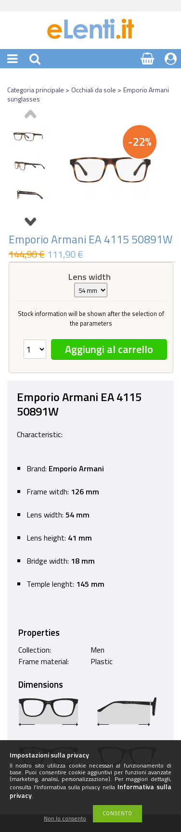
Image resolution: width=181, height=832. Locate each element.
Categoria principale (35, 90)
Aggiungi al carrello (109, 349)
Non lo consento (65, 818)
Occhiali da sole (93, 90)
